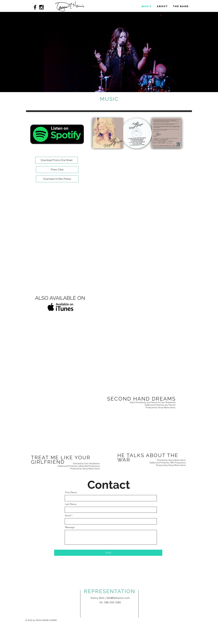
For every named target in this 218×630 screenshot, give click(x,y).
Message (70, 527)
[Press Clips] (57, 169)
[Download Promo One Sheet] (56, 160)
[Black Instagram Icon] (41, 7)
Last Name (70, 504)
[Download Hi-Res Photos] (57, 179)
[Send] (108, 553)
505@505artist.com (118, 598)
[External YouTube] (109, 358)
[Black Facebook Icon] (35, 7)
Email (68, 515)
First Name (71, 492)
